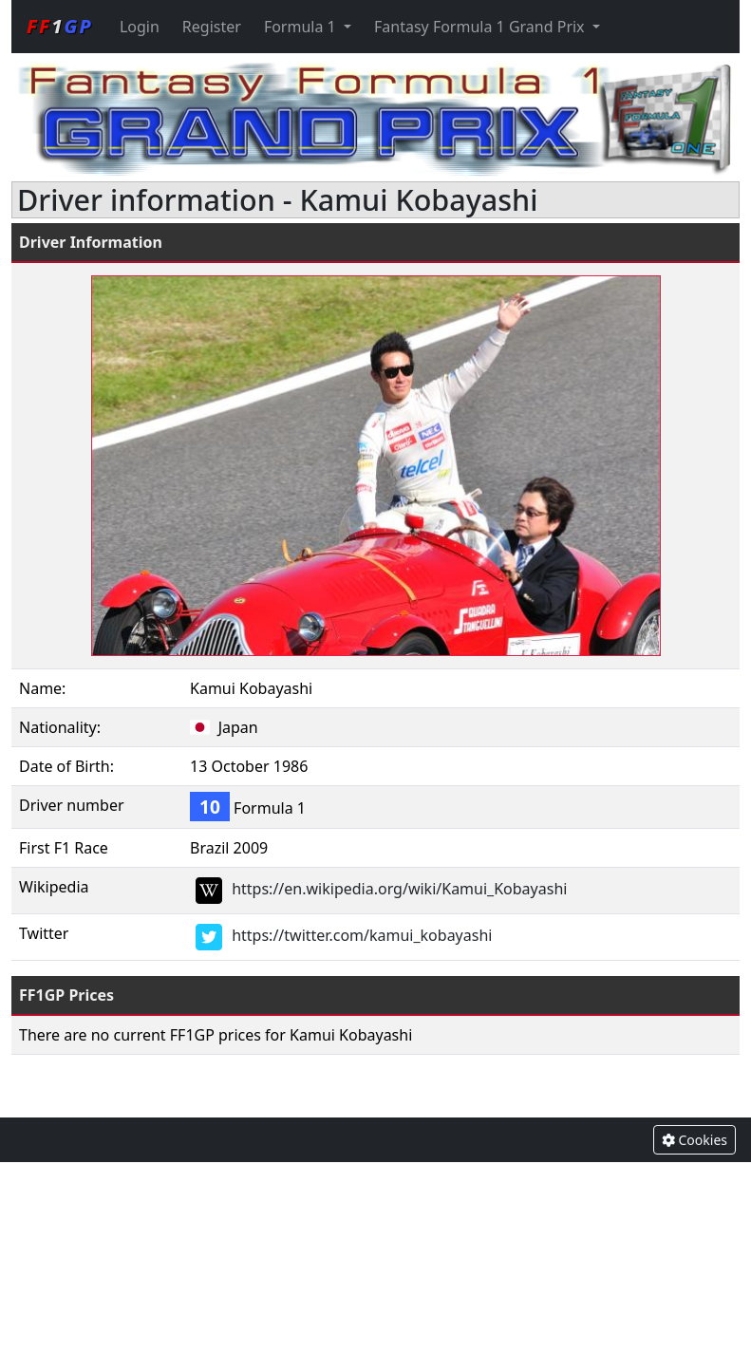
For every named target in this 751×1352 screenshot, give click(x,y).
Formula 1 (302, 26)
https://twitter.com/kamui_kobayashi (362, 936)
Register (211, 26)
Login (140, 26)
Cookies (694, 1140)
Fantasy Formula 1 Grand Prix (481, 26)
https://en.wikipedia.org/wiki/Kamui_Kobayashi (399, 889)
